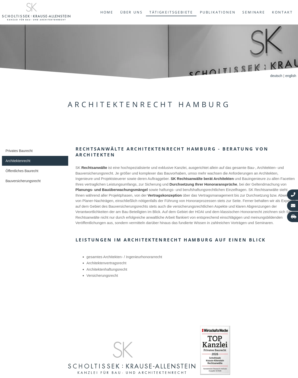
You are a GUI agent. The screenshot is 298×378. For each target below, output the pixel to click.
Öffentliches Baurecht (22, 171)
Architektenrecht (18, 161)
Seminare (253, 12)
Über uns (131, 12)
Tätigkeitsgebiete (171, 12)
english (290, 76)
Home (106, 12)
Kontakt (282, 12)
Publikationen (217, 12)
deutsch (276, 76)
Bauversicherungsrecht (23, 181)
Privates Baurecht (19, 151)
